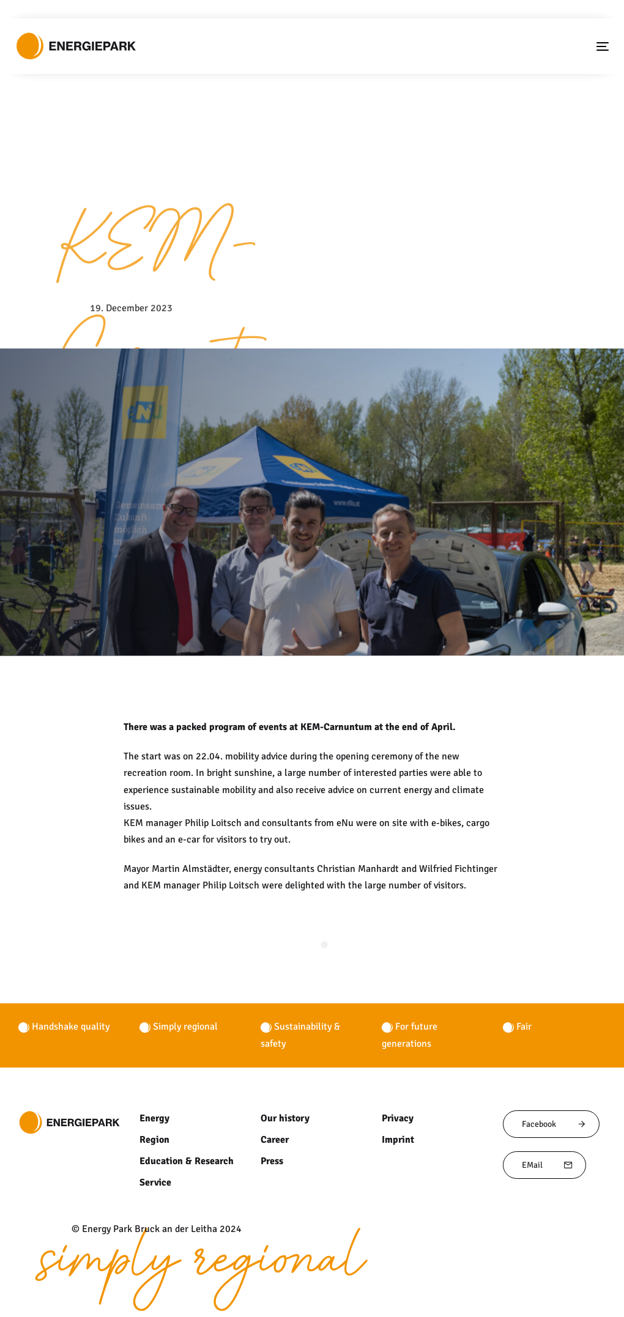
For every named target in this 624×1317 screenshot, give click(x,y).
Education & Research (185, 1161)
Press (272, 1161)
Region (153, 1140)
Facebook (554, 1124)
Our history (284, 1118)
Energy (153, 1118)
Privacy (397, 1118)
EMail (547, 1165)
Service (154, 1182)
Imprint (397, 1140)
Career (275, 1140)
